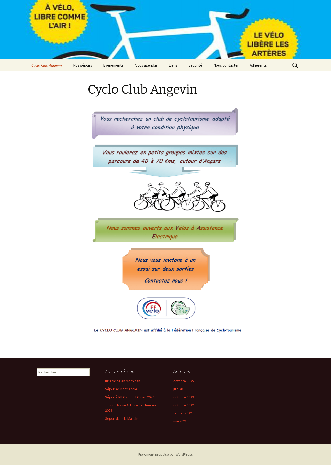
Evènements (113, 65)
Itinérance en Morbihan (122, 381)
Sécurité (195, 65)
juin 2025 (180, 389)
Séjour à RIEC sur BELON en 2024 (129, 397)
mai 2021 (180, 421)
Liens (173, 65)
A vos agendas (146, 65)
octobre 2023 (183, 397)
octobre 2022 (183, 405)
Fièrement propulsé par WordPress (165, 454)
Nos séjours (82, 65)
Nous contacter (226, 65)
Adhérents (258, 65)
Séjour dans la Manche (122, 418)
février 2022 (182, 413)
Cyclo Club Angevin (46, 65)
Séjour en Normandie (121, 389)
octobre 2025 (183, 381)
